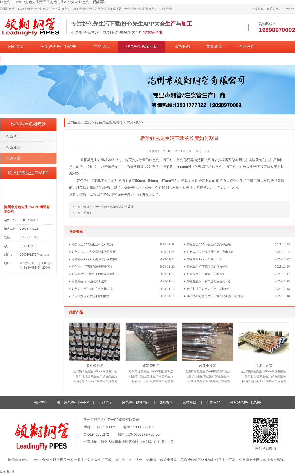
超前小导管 (207, 365)
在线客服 (257, 9)
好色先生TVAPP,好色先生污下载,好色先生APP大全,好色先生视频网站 (53, 2)
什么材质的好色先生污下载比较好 (209, 289)
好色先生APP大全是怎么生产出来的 (210, 252)
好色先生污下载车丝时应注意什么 (209, 281)
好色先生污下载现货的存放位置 (207, 266)
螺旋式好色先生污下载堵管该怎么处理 (108, 207)
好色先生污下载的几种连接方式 (92, 289)
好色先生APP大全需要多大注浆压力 (95, 252)
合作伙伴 (247, 47)
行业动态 (13, 136)
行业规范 (13, 147)
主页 (87, 122)
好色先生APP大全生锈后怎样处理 (209, 244)
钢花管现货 (151, 365)
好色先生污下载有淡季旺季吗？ (92, 266)
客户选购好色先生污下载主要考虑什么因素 (215, 296)
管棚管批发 (94, 365)
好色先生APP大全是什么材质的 (92, 244)
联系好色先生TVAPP (280, 9)
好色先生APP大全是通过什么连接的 (95, 259)
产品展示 (101, 47)
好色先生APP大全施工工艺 (204, 259)
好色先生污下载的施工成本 (89, 281)
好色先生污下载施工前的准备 (206, 274)
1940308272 (99, 434)
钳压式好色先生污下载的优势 (91, 296)
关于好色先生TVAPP (59, 47)
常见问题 (133, 122)
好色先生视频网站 (141, 47)
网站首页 (16, 47)
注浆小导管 (263, 365)
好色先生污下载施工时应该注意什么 (95, 274)
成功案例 (182, 47)
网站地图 (7, 472)
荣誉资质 (214, 47)
